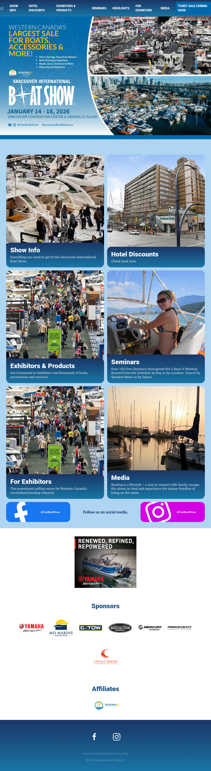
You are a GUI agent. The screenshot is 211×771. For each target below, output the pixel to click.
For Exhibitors (144, 8)
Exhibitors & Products (66, 8)
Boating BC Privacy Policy (114, 753)
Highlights (121, 8)
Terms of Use (90, 753)
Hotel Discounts (37, 8)
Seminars (99, 8)
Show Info (14, 8)
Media (165, 8)
